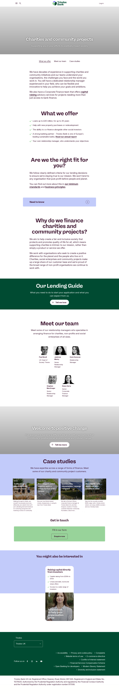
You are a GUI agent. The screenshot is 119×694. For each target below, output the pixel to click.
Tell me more (61, 445)
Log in (101, 3)
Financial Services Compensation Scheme (87, 667)
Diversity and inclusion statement (90, 673)
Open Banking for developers (67, 670)
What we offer (45, 61)
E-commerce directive (95, 660)
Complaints (99, 656)
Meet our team (60, 61)
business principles (55, 187)
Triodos (19, 641)
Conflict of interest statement (92, 663)
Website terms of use (73, 660)
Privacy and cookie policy (80, 656)
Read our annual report (66, 137)
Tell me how (60, 302)
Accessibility (62, 656)
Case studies (74, 61)
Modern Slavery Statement (93, 670)
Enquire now (59, 536)
